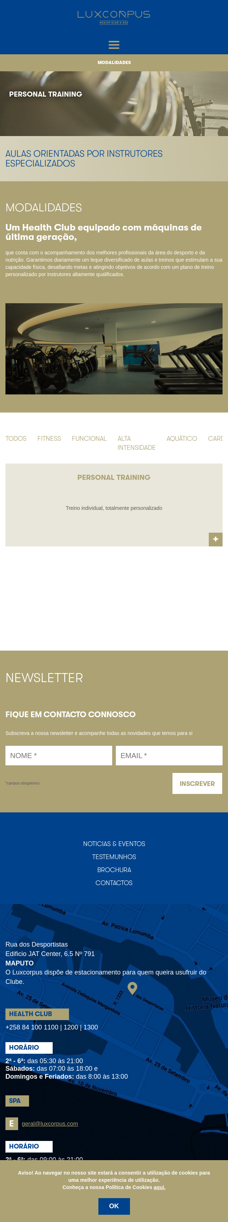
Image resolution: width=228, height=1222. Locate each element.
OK (114, 1206)
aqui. (160, 1187)
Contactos (114, 883)
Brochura (114, 870)
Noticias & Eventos (114, 843)
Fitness (49, 438)
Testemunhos (114, 857)
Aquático (182, 438)
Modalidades (114, 62)
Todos (16, 438)
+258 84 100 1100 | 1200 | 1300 (51, 1027)
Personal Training (45, 94)
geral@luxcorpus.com (41, 1123)
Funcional (89, 438)
